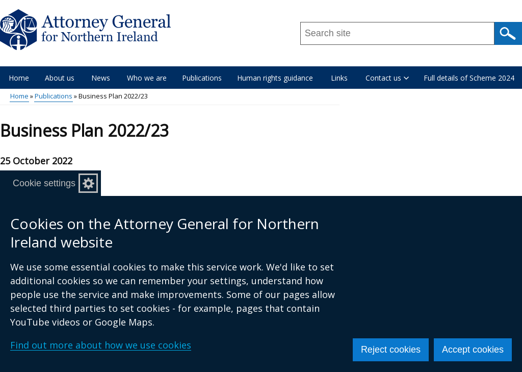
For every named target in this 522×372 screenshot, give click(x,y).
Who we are (147, 78)
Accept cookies (473, 349)
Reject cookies (391, 349)
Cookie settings (44, 183)
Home (19, 78)
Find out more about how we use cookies (100, 345)
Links (339, 78)
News (100, 78)
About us (59, 78)
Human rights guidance (275, 78)
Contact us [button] (387, 78)
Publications (202, 78)
